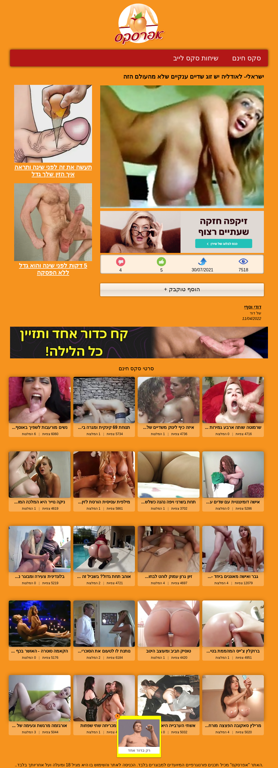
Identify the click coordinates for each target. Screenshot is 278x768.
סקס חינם (246, 58)
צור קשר (139, 752)
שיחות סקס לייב (196, 58)
